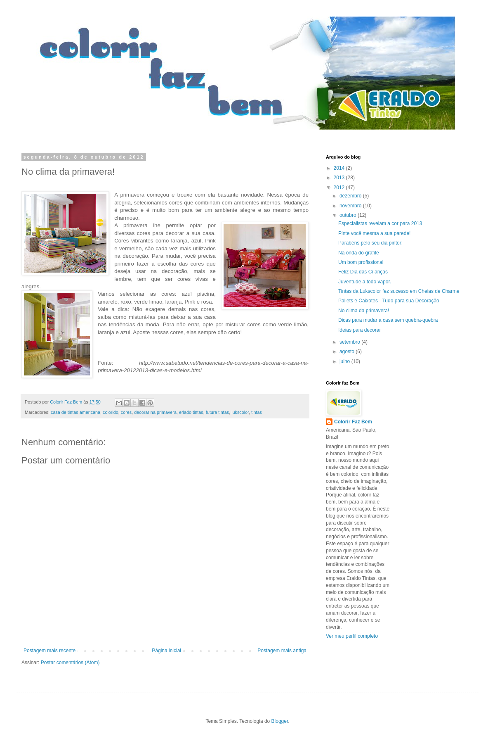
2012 (340, 187)
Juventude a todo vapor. (364, 282)
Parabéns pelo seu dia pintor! (370, 243)
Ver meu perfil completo (352, 636)
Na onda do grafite (358, 253)
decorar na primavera (155, 412)
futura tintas (217, 412)
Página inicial (166, 650)
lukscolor (240, 412)
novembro (351, 206)
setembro (350, 342)
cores (126, 412)
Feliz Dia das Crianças (363, 272)
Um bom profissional (360, 262)
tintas (256, 412)
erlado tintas (191, 412)
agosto (347, 351)
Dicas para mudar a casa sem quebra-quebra (388, 320)
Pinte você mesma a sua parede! (374, 233)
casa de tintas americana (75, 412)
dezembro (351, 196)
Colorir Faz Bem (353, 422)
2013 (340, 177)
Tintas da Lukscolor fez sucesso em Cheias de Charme (399, 291)
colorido (110, 412)
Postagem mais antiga (281, 650)
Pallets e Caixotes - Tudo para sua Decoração (388, 301)
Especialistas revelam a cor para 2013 (380, 223)
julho (345, 361)
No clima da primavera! (363, 311)
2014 (340, 168)
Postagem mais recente (49, 650)
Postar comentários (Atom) (70, 662)
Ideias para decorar (359, 330)
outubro (348, 215)
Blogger (279, 721)
